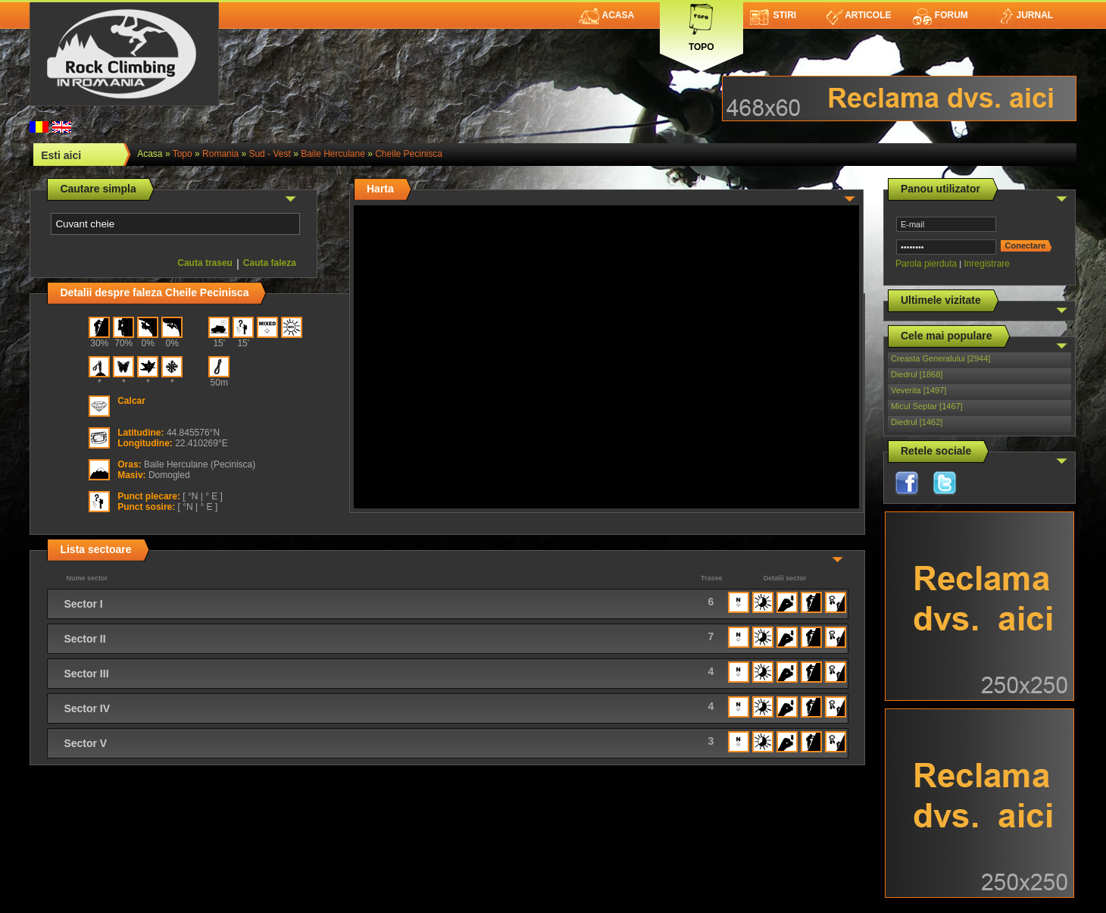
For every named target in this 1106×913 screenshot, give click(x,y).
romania (220, 154)
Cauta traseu (205, 263)
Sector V (85, 743)
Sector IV (87, 708)
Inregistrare (987, 263)
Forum (940, 15)
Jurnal (1025, 15)
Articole (858, 15)
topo (182, 154)
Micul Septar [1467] (927, 406)
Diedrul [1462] (917, 422)
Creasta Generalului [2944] (940, 358)
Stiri (773, 15)
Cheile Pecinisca (408, 154)
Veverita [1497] (918, 390)
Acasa (606, 15)
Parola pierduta (926, 263)
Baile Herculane (333, 154)
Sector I (83, 604)
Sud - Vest (269, 154)
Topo (701, 24)
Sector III (86, 674)
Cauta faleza (269, 263)
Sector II (84, 639)
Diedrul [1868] (917, 374)
